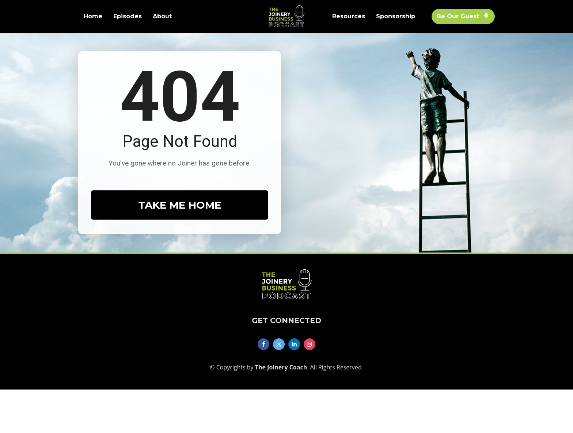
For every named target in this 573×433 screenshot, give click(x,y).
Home (93, 16)
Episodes (127, 16)
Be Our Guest (462, 16)
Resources (348, 16)
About (162, 16)
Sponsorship (395, 16)
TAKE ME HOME (179, 227)
